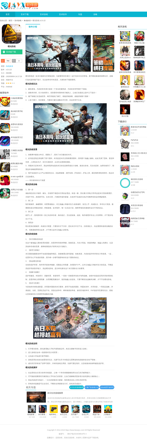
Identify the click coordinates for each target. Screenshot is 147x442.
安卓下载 (25, 14)
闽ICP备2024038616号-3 (76, 434)
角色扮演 (27, 20)
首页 (8, 14)
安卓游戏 (44, 14)
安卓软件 (63, 14)
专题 (80, 14)
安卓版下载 (11, 52)
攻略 (95, 14)
